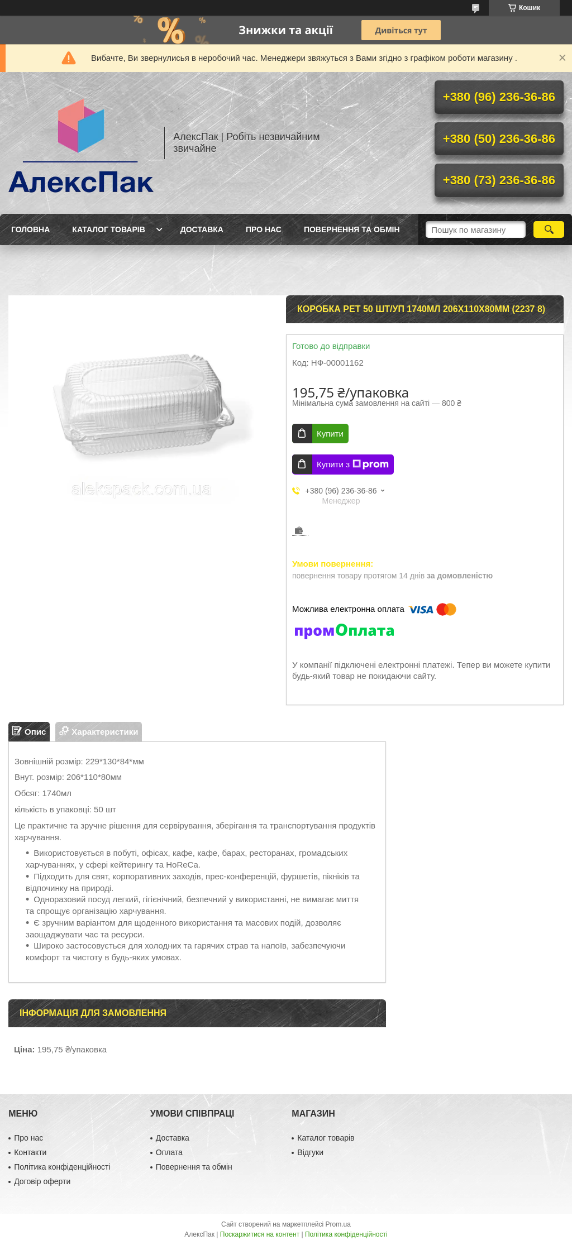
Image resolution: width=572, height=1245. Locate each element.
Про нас (264, 229)
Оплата (169, 1152)
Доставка (201, 229)
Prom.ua (338, 1224)
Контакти (30, 1152)
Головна (30, 229)
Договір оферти (42, 1181)
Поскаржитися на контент (259, 1234)
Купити (330, 433)
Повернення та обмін (352, 229)
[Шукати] (548, 229)
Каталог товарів (108, 229)
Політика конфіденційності (62, 1166)
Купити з (353, 464)
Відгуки (310, 1152)
